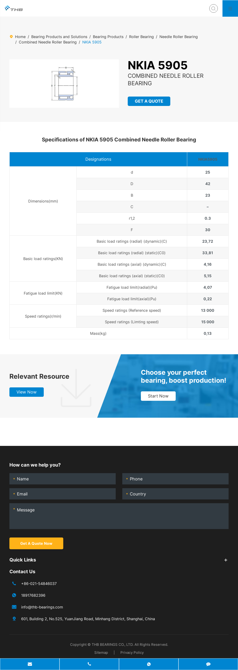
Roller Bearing (141, 36)
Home (20, 36)
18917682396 (33, 595)
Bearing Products (108, 36)
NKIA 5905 (92, 42)
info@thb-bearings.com (42, 607)
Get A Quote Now (36, 543)
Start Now (158, 395)
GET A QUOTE (149, 101)
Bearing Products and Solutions (59, 36)
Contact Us (22, 571)
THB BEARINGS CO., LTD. (113, 644)
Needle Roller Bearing (178, 36)
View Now (26, 392)
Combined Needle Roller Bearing (48, 42)
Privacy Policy (132, 652)
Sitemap (101, 652)
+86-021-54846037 (39, 583)
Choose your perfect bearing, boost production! (183, 376)
